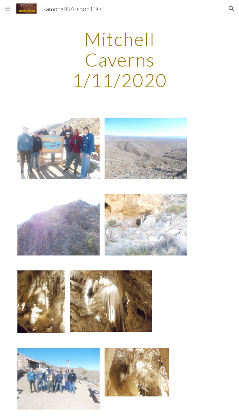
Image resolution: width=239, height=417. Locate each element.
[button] (7, 8)
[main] (119, 59)
